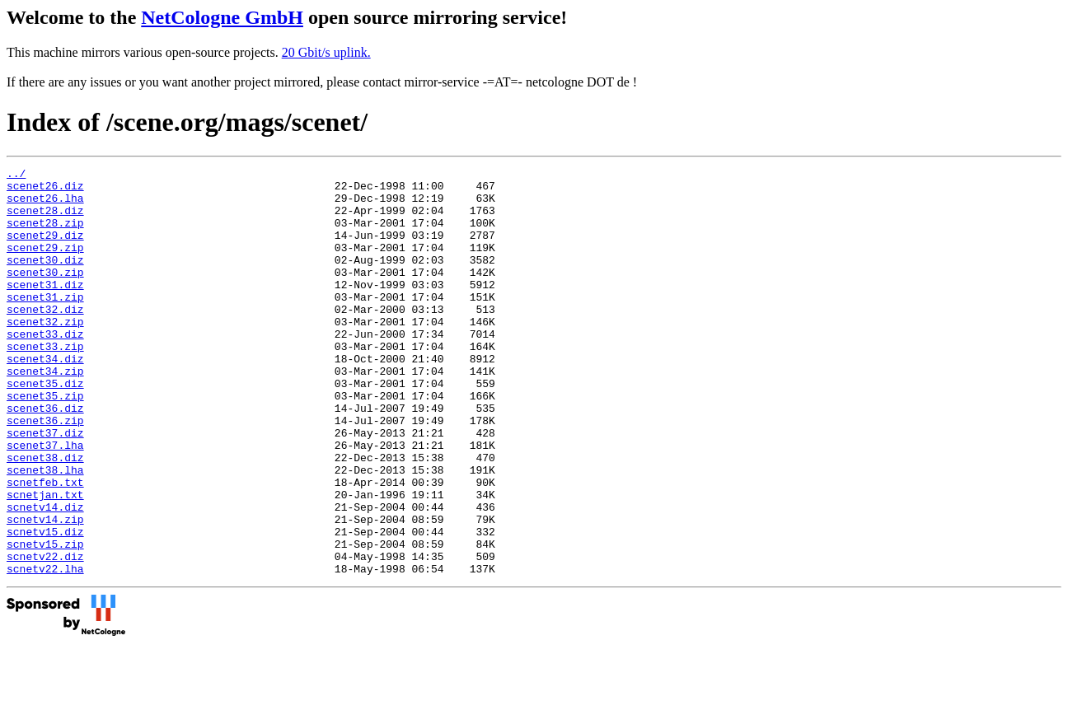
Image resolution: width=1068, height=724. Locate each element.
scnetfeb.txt (45, 546)
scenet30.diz (45, 279)
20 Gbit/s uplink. (326, 52)
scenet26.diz (45, 190)
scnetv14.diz (45, 575)
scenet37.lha (45, 501)
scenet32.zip (45, 353)
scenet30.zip (45, 294)
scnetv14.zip (45, 590)
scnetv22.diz (45, 635)
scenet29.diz (45, 249)
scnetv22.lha (45, 649)
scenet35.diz (45, 427)
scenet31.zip (45, 323)
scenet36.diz (45, 457)
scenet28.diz (45, 220)
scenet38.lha (45, 531)
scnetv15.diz (45, 605)
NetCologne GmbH (222, 17)
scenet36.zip (45, 472)
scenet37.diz (45, 486)
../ (16, 175)
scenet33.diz (45, 368)
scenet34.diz (45, 397)
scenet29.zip (45, 264)
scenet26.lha (45, 205)
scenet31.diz (45, 308)
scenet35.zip (45, 442)
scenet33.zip (45, 383)
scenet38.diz (45, 516)
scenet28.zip (45, 234)
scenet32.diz (45, 338)
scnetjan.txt (45, 561)
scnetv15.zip (45, 620)
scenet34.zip (45, 412)
